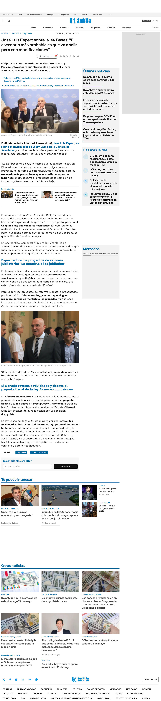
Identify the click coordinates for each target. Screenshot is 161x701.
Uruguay (126, 27)
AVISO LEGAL (104, 698)
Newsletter (155, 27)
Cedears (114, 254)
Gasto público (63, 15)
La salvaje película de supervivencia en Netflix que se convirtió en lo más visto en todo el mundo (100, 104)
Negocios (95, 27)
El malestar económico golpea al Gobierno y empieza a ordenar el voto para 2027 (66, 196)
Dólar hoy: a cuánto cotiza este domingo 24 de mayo (98, 91)
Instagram (16, 679)
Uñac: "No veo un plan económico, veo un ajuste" (17, 513)
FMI (75, 15)
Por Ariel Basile (104, 495)
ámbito (4, 33)
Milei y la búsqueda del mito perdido (107, 490)
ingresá (155, 21)
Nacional (23, 693)
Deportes (52, 693)
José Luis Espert (64, 143)
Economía (48, 27)
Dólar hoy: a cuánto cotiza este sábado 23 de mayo (100, 642)
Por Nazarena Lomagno (51, 654)
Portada (7, 689)
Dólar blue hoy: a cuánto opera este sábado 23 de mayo (60, 665)
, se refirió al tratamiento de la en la (40, 147)
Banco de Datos (96, 689)
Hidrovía (85, 15)
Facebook (10, 679)
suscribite (146, 21)
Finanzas (64, 27)
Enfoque (50, 15)
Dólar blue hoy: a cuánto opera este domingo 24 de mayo (98, 80)
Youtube (29, 680)
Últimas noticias (26, 689)
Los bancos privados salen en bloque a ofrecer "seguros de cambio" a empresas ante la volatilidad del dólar (99, 602)
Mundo (38, 693)
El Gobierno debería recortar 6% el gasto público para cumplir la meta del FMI (103, 160)
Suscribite (65, 466)
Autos (118, 693)
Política (79, 27)
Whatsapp (36, 679)
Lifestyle (8, 693)
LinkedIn (23, 679)
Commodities (104, 254)
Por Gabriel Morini (49, 523)
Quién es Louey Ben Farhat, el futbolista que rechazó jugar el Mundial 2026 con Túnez (99, 134)
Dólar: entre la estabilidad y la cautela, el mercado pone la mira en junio (104, 184)
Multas (146, 698)
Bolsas (95, 254)
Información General (98, 693)
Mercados (115, 689)
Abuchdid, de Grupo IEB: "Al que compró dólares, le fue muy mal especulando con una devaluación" (60, 645)
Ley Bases (27, 33)
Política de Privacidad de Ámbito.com (71, 698)
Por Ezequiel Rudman (9, 523)
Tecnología (9, 698)
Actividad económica (34, 15)
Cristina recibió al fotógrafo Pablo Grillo (107, 508)
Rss (23, 698)
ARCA (110, 15)
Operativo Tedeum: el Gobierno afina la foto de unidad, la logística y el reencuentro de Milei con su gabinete (26, 197)
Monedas (87, 254)
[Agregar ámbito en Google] (47, 56)
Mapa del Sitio (38, 698)
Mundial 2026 (98, 15)
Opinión (111, 27)
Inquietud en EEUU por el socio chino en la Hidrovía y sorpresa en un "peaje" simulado (103, 198)
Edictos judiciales (126, 698)
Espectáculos (135, 693)
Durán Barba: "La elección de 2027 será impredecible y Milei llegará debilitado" (39, 85)
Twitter (4, 680)
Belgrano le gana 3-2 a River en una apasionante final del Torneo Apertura (99, 119)
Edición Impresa (72, 693)
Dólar (20, 15)
